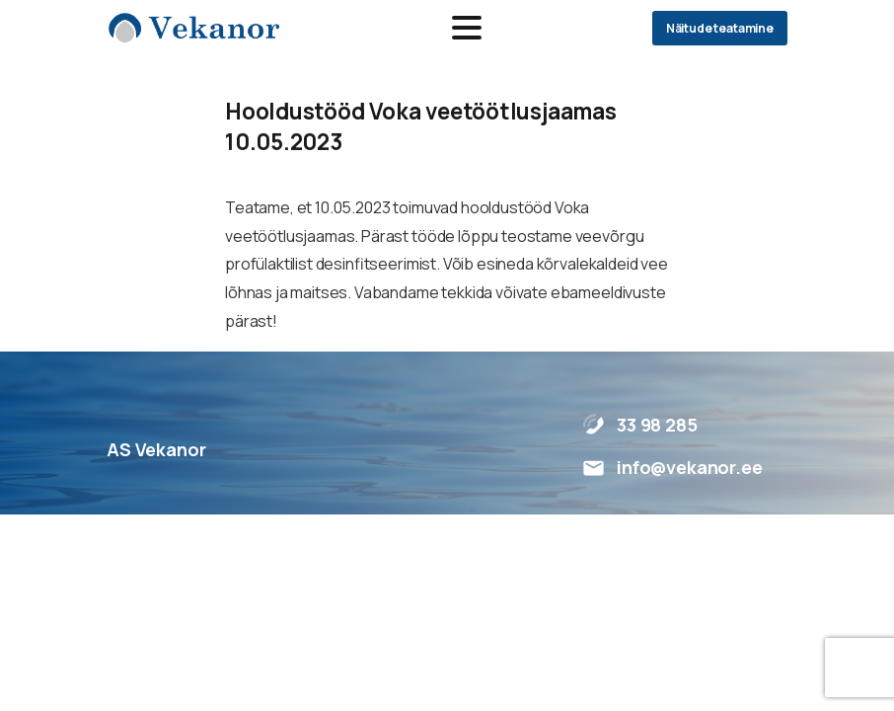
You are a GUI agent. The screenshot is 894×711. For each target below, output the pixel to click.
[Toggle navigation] (466, 27)
